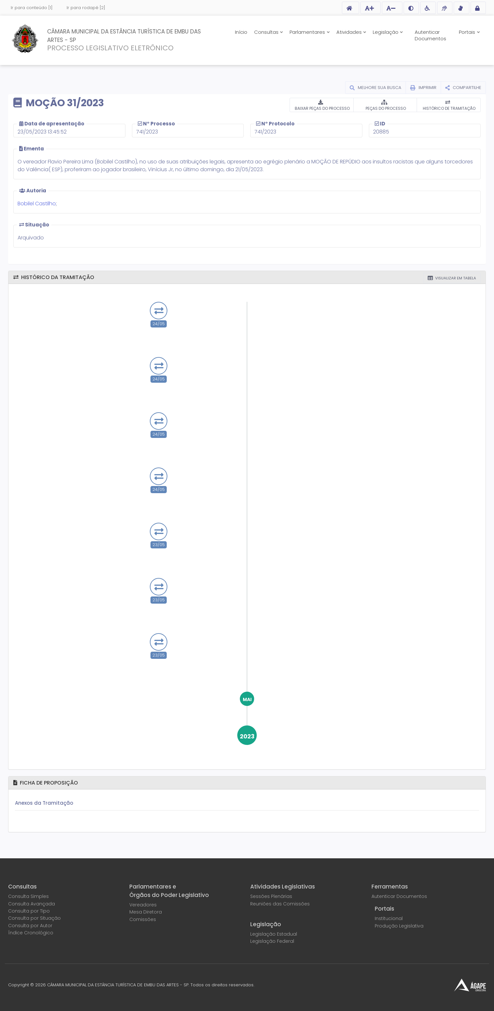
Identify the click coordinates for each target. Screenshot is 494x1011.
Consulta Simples (28, 896)
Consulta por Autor (30, 925)
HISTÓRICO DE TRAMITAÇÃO (448, 108)
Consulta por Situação (34, 918)
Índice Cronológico (30, 932)
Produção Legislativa (399, 926)
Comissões (142, 919)
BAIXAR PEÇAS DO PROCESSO (322, 108)
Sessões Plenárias (271, 896)
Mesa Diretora (145, 912)
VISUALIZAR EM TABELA (455, 278)
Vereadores (143, 905)
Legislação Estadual (273, 934)
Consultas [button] (267, 32)
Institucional (389, 918)
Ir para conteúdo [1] (32, 8)
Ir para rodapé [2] (86, 8)
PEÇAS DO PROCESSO (385, 108)
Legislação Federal (272, 941)
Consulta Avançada (31, 904)
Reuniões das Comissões (280, 904)
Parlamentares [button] (308, 32)
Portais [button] (467, 32)
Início (241, 32)
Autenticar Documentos (430, 35)
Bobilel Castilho (37, 204)
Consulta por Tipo (29, 911)
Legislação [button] (386, 32)
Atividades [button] (349, 32)
